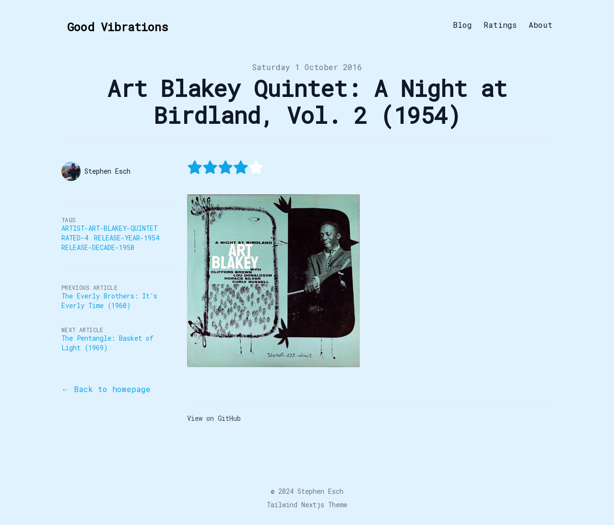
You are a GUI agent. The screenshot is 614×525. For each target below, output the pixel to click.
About (541, 25)
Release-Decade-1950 (97, 247)
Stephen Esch (320, 491)
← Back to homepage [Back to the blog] (106, 389)
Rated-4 (74, 237)
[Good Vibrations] (114, 25)
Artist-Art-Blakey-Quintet (109, 228)
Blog (462, 25)
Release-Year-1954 (126, 237)
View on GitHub (214, 418)
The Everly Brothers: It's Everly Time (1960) (109, 300)
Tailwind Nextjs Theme (307, 504)
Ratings (500, 25)
